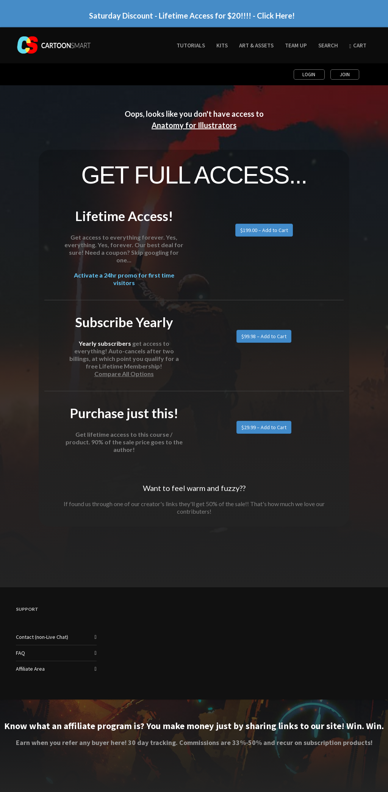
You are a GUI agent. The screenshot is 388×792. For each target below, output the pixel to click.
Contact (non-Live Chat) (42, 637)
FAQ (20, 652)
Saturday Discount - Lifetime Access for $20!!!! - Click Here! (192, 15)
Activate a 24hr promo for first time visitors (124, 278)
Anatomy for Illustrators (194, 125)
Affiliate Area (30, 668)
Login (309, 74)
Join (344, 74)
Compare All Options (124, 373)
